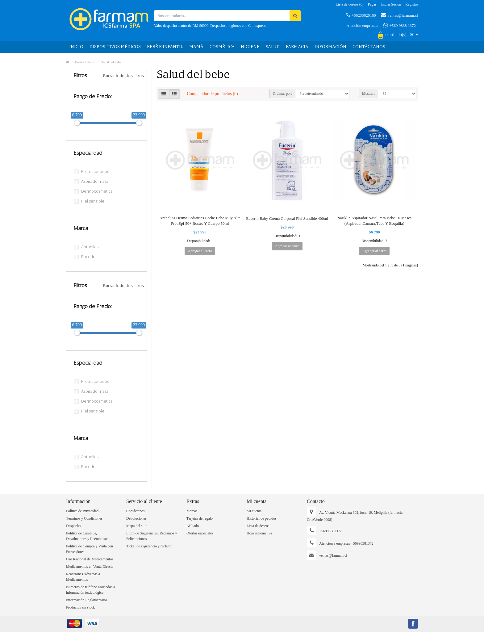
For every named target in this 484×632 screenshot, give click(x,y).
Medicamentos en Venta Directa (89, 566)
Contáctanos (369, 46)
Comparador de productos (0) (212, 93)
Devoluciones (136, 518)
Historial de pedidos (262, 518)
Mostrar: (368, 93)
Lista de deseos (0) (349, 4)
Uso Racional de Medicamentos (89, 559)
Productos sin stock (80, 607)
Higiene (250, 46)
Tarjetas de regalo (199, 518)
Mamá (196, 46)
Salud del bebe (111, 62)
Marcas (191, 511)
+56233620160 (361, 15)
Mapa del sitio (137, 526)
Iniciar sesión (391, 4)
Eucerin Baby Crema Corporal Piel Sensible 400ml (287, 218)
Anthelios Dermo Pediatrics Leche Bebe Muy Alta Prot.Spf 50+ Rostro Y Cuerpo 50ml (200, 221)
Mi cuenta (254, 511)
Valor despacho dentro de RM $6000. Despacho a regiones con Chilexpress (210, 25)
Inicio (76, 46)
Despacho (73, 526)
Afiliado (192, 526)
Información (330, 46)
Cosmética (222, 46)
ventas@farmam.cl (399, 15)
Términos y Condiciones (84, 518)
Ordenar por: (282, 93)
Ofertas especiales (199, 533)
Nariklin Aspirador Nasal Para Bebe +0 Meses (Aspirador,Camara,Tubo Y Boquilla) (374, 221)
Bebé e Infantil (165, 46)
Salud (273, 46)
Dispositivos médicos (115, 46)
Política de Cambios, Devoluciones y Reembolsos (87, 536)
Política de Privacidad (82, 511)
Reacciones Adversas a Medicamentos (83, 577)
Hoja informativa (259, 533)
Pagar (372, 4)
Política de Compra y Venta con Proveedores (89, 549)
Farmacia (297, 46)
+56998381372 (330, 531)
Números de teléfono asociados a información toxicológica (90, 590)
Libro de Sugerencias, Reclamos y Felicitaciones (151, 536)
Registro (411, 4)
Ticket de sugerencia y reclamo (149, 546)
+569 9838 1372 (399, 25)
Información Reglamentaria (86, 600)
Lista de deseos (258, 526)
